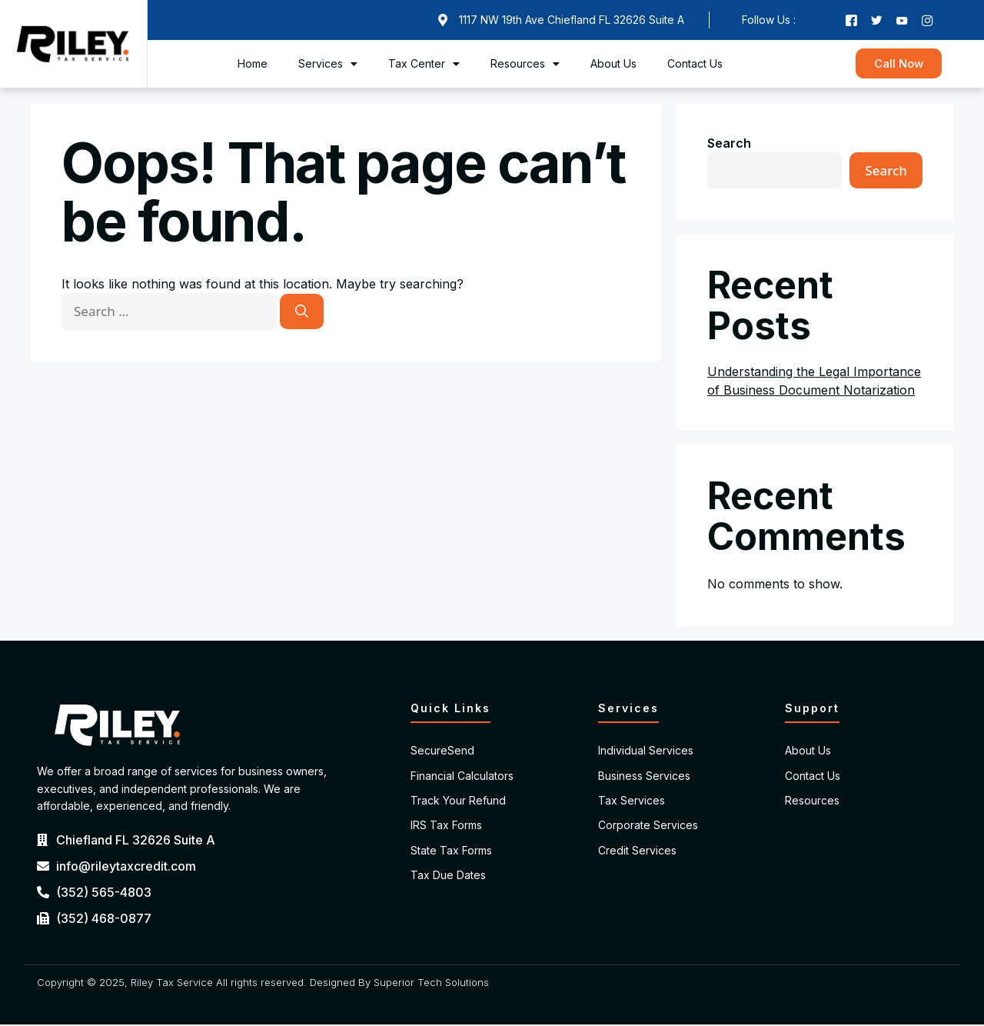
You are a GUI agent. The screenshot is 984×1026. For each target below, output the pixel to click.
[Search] (302, 313)
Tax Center (424, 65)
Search (729, 144)
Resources (525, 65)
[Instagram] (929, 21)
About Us (613, 65)
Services (327, 65)
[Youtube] (902, 21)
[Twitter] (875, 21)
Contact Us (695, 65)
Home (253, 65)
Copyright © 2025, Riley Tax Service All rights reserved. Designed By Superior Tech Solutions (263, 984)
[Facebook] (849, 21)
